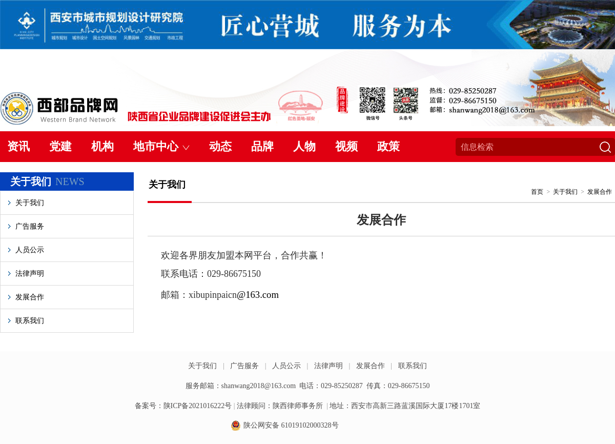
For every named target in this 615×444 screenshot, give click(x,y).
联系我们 (29, 321)
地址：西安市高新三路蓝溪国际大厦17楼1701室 (405, 406)
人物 (304, 146)
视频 (346, 146)
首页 (537, 191)
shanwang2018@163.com (258, 386)
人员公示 (29, 250)
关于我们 (29, 203)
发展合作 (29, 297)
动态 (220, 146)
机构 (102, 146)
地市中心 (155, 146)
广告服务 (29, 226)
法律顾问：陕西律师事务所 (280, 406)
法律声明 (29, 273)
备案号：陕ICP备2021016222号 (183, 406)
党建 (60, 146)
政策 (388, 146)
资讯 (18, 146)
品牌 (262, 146)
